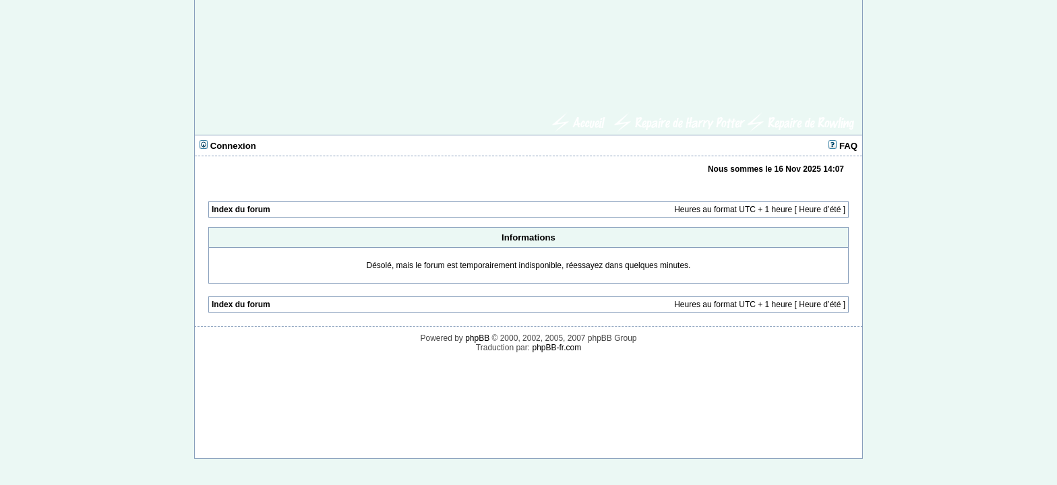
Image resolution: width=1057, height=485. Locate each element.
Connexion (228, 146)
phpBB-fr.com (556, 347)
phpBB (477, 338)
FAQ (842, 146)
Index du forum (241, 209)
